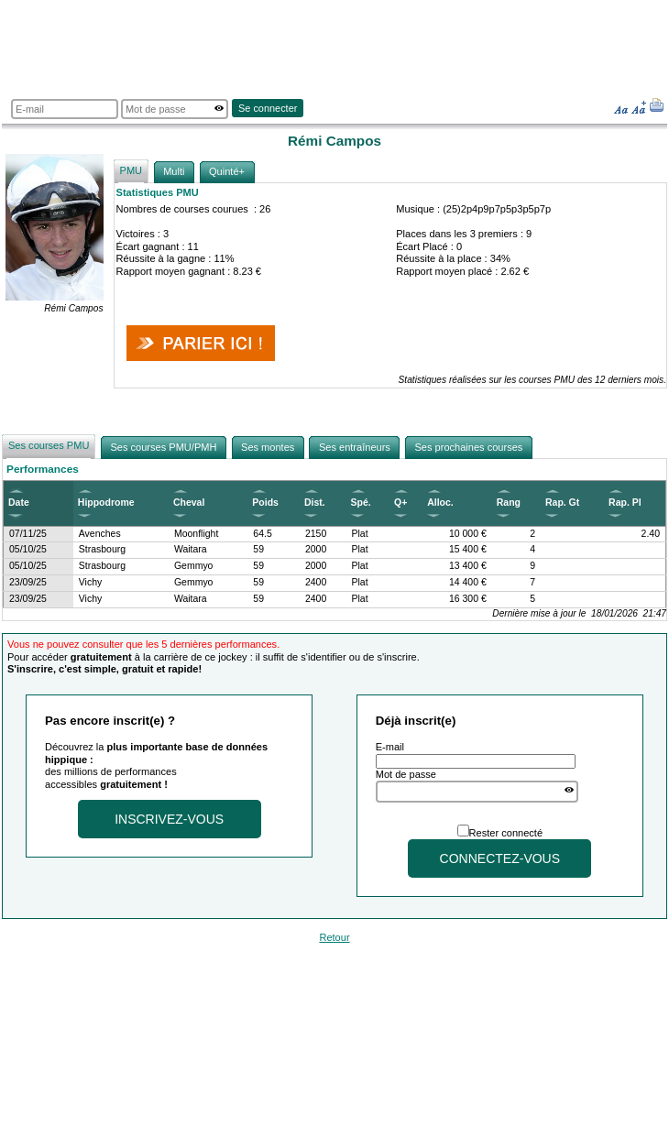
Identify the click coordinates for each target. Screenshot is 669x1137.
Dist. (314, 502)
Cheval (188, 502)
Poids (265, 502)
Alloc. (440, 502)
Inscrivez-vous (169, 819)
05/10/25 (28, 549)
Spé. (361, 502)
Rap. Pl (625, 502)
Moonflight (196, 534)
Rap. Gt (562, 502)
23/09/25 (28, 582)
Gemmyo (194, 566)
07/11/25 (28, 534)
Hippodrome (106, 502)
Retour (334, 937)
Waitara (190, 549)
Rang (509, 502)
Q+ (400, 502)
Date (18, 502)
